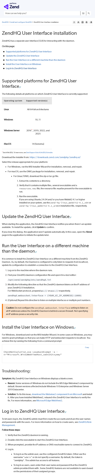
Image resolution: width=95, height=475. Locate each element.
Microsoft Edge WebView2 (49, 400)
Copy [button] (87, 347)
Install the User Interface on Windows (23, 64)
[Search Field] (47, 13)
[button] (83, 13)
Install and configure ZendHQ (21, 22)
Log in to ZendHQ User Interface (21, 68)
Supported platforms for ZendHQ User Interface (29, 51)
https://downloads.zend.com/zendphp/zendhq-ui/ (55, 157)
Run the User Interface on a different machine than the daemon (35, 60)
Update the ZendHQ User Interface (22, 55)
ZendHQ (5, 22)
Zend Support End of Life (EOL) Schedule (39, 152)
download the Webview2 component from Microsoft (57, 394)
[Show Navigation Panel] (89, 6)
